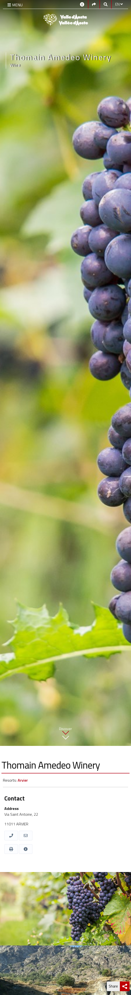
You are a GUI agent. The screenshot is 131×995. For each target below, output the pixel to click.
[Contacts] (82, 4)
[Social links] (94, 4)
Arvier (23, 780)
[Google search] (106, 4)
